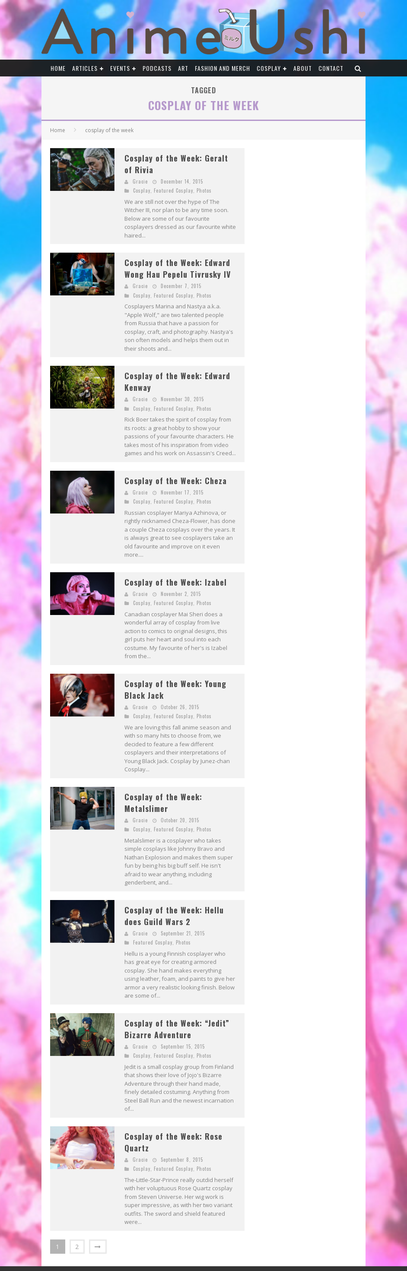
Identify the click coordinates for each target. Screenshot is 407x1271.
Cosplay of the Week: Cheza (175, 480)
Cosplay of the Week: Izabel (175, 582)
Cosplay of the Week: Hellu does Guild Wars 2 (174, 915)
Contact (330, 68)
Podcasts (157, 68)
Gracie (140, 181)
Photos (204, 190)
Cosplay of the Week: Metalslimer (163, 802)
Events (120, 68)
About (302, 68)
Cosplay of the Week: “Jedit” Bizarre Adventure (176, 1028)
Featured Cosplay (173, 190)
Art (183, 68)
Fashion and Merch (222, 68)
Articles (85, 68)
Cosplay (269, 68)
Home (58, 68)
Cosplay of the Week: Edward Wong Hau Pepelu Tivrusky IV (177, 268)
